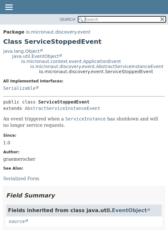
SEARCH (68, 19)
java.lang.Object (21, 51)
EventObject (129, 210)
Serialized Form (21, 178)
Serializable (19, 88)
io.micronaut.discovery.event (58, 31)
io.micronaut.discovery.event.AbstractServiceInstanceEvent (96, 66)
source (17, 221)
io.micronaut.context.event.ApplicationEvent (71, 61)
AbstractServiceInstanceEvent (62, 108)
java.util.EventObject (35, 56)
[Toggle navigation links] (8, 7)
